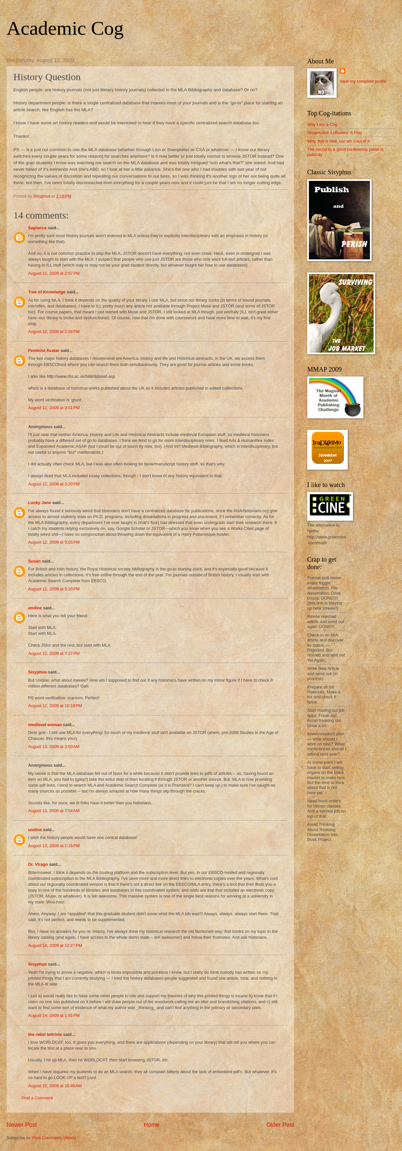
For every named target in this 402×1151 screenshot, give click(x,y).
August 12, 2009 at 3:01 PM (54, 407)
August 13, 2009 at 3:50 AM (53, 746)
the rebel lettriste (45, 1034)
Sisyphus (37, 672)
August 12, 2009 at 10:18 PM (55, 705)
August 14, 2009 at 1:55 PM (54, 1015)
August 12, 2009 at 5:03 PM (54, 542)
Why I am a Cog (322, 124)
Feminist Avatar (43, 350)
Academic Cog (65, 28)
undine (35, 607)
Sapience (37, 227)
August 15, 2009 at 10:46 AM (55, 1085)
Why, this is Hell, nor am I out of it (338, 141)
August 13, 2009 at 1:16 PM (54, 845)
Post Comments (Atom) (54, 1137)
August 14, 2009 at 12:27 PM (55, 945)
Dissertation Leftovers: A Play (334, 132)
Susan (34, 561)
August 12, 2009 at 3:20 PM (54, 483)
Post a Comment (37, 1097)
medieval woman (45, 724)
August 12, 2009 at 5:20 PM (54, 588)
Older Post (280, 1125)
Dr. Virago (38, 864)
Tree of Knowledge (46, 291)
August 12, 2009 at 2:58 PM (54, 331)
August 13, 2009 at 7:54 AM (53, 810)
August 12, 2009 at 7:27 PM (54, 653)
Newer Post (22, 1125)
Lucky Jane (39, 502)
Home (151, 1125)
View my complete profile (363, 81)
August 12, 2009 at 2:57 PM (54, 273)
